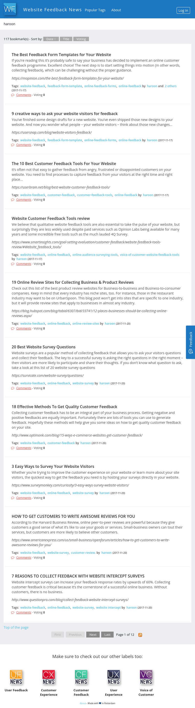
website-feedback (32, 86)
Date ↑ (51, 39)
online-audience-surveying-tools (95, 255)
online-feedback (130, 86)
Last (107, 634)
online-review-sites (86, 323)
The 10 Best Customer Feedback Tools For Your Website (64, 163)
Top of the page (16, 627)
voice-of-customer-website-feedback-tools (149, 255)
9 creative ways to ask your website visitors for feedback (65, 113)
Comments (23, 95)
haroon (152, 86)
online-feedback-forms (100, 86)
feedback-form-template (64, 86)
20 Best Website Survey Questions (44, 347)
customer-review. (83, 553)
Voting (81, 39)
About (116, 10)
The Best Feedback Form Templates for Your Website (61, 54)
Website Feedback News (52, 9)
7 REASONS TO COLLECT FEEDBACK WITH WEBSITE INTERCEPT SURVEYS (78, 576)
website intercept (108, 607)
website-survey (83, 383)
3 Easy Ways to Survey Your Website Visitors (53, 466)
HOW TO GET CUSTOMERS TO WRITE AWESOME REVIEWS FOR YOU (73, 516)
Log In (183, 10)
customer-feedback (61, 195)
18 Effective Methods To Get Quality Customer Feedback (64, 406)
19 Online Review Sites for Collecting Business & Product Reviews (73, 282)
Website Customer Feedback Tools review (51, 218)
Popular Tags (95, 10)
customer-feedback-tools (94, 195)
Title (66, 39)
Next (93, 634)
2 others (171, 86)
